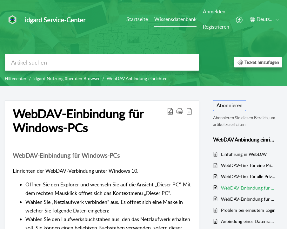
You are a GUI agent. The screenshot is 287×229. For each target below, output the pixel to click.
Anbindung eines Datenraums (248, 221)
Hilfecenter (15, 78)
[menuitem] (137, 19)
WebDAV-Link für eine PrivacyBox (248, 165)
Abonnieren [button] (230, 105)
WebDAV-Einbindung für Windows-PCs (248, 188)
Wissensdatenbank (175, 19)
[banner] (143, 43)
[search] (102, 62)
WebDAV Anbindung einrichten (137, 78)
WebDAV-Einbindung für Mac (248, 199)
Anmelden (214, 11)
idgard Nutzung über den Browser (66, 78)
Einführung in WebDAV (244, 154)
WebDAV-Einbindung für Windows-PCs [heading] (78, 121)
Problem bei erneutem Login (248, 210)
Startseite (137, 19)
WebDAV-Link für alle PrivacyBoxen (248, 176)
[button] (239, 19)
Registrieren (216, 26)
